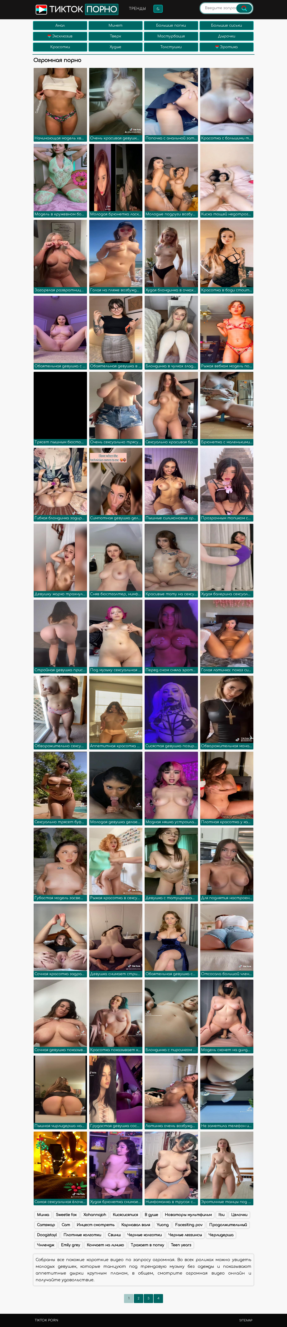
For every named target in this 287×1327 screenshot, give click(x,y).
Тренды (137, 9)
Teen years (181, 1245)
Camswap (46, 1225)
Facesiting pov (188, 1225)
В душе (151, 1215)
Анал (60, 26)
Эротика (226, 47)
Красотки (60, 47)
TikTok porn (46, 1320)
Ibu (221, 1215)
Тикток (76, 9)
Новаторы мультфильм (188, 1215)
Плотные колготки (82, 1235)
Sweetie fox (66, 1215)
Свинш (114, 1235)
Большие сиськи (226, 26)
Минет (115, 26)
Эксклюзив (60, 36)
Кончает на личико (105, 1245)
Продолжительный (228, 1225)
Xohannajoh (94, 1215)
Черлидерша (221, 1235)
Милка (43, 1215)
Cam (66, 1225)
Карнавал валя (135, 1225)
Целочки (239, 1215)
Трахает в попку (147, 1245)
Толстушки (171, 47)
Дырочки (226, 36)
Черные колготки (144, 1235)
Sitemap (245, 1320)
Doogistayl (47, 1235)
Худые (115, 47)
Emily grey (70, 1245)
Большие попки (171, 26)
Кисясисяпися (125, 1215)
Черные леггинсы (185, 1235)
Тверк (115, 36)
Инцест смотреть (96, 1225)
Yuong (163, 1225)
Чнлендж (45, 1245)
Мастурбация (171, 36)
